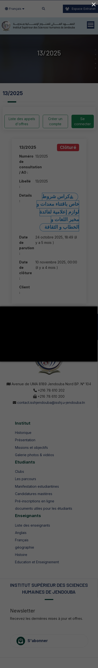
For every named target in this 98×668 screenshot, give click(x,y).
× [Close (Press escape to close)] (93, 4)
